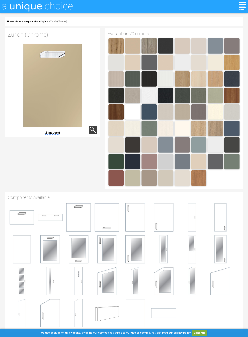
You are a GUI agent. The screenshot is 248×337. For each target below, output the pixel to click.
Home (10, 21)
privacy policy (182, 332)
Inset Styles (41, 21)
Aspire (29, 21)
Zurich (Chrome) (58, 21)
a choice (37, 6)
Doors (19, 21)
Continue (199, 332)
